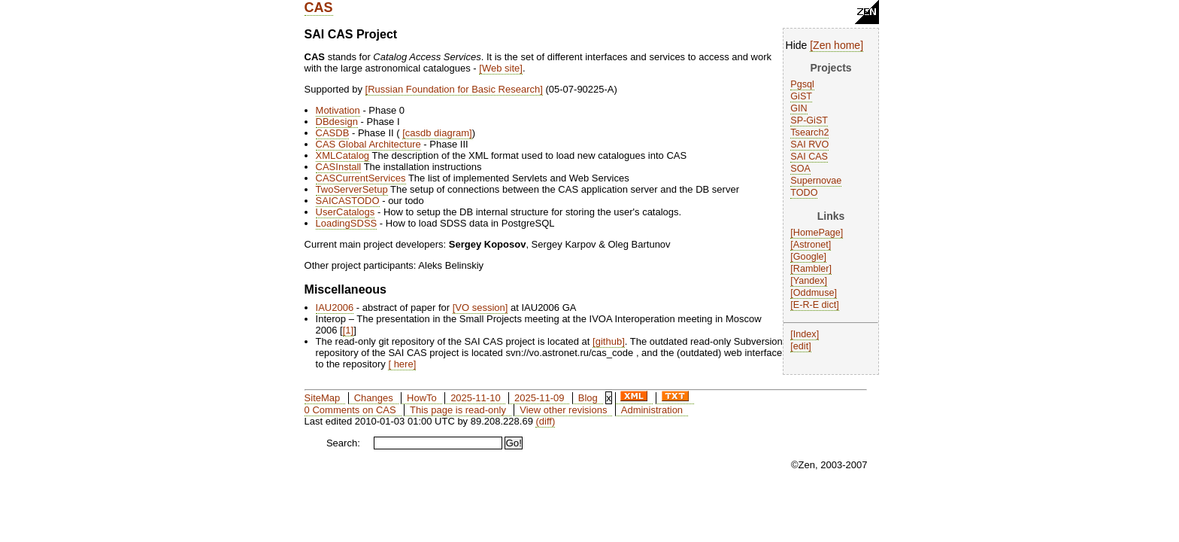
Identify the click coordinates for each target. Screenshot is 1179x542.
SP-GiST (809, 120)
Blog (588, 397)
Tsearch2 (809, 132)
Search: (343, 443)
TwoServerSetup (352, 189)
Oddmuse (814, 293)
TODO (803, 192)
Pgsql (802, 84)
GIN (798, 108)
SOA (800, 168)
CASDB (333, 133)
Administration (652, 410)
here (402, 364)
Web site (501, 68)
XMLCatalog (343, 155)
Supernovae (815, 180)
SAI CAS (809, 156)
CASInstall (339, 166)
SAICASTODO (348, 200)
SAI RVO (809, 144)
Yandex (809, 281)
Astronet (811, 244)
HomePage (817, 232)
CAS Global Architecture (368, 144)
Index (805, 334)
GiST (801, 96)
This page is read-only (458, 410)
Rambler (811, 268)
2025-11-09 (539, 397)
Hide (797, 45)
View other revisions (563, 410)
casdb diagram (437, 133)
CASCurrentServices (361, 178)
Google (808, 256)
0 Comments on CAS (350, 410)
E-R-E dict (814, 305)
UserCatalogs (345, 212)
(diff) (545, 421)
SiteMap (323, 397)
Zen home (836, 45)
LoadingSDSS (346, 223)
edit (800, 346)
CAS (319, 7)
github (609, 341)
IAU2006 (335, 307)
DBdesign (337, 121)
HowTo (422, 397)
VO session (480, 307)
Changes (373, 397)
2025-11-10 (475, 397)
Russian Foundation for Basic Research (454, 89)
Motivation (338, 110)
